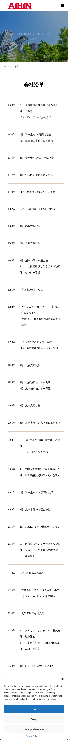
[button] (62, 679)
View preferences (34, 729)
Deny (34, 719)
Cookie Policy (32, 736)
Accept (34, 709)
